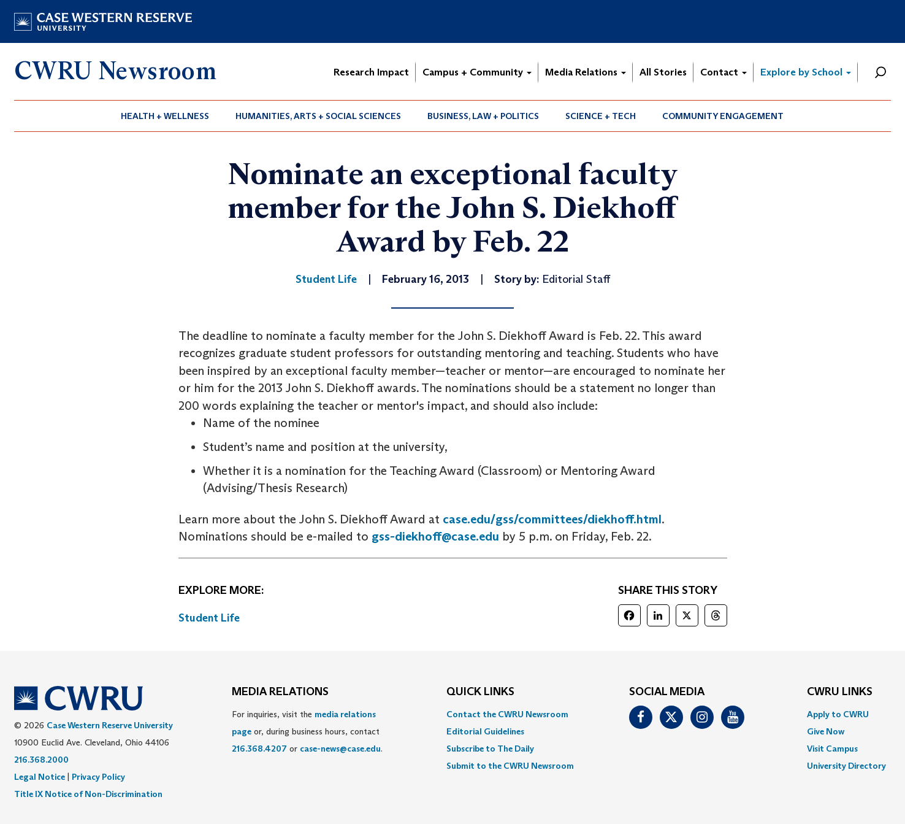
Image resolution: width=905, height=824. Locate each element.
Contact (723, 72)
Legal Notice (39, 776)
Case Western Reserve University (110, 725)
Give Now (825, 731)
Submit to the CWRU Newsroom (510, 765)
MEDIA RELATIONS (280, 692)
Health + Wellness (165, 115)
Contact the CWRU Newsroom (507, 714)
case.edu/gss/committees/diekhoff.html (552, 519)
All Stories (663, 72)
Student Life (209, 618)
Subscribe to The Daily (490, 748)
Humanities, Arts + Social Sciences (318, 115)
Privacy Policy (98, 776)
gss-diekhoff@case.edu (435, 536)
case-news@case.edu (340, 748)
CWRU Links (840, 692)
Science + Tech (600, 115)
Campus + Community (477, 72)
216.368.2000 (41, 759)
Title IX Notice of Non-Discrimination (88, 793)
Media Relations (585, 72)
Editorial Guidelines (485, 731)
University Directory (846, 765)
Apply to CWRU (838, 714)
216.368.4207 (259, 748)
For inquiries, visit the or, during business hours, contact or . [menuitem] (307, 731)
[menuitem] (165, 116)
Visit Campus (832, 748)
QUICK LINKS (480, 692)
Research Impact (371, 72)
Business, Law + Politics (483, 115)
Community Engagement (723, 115)
